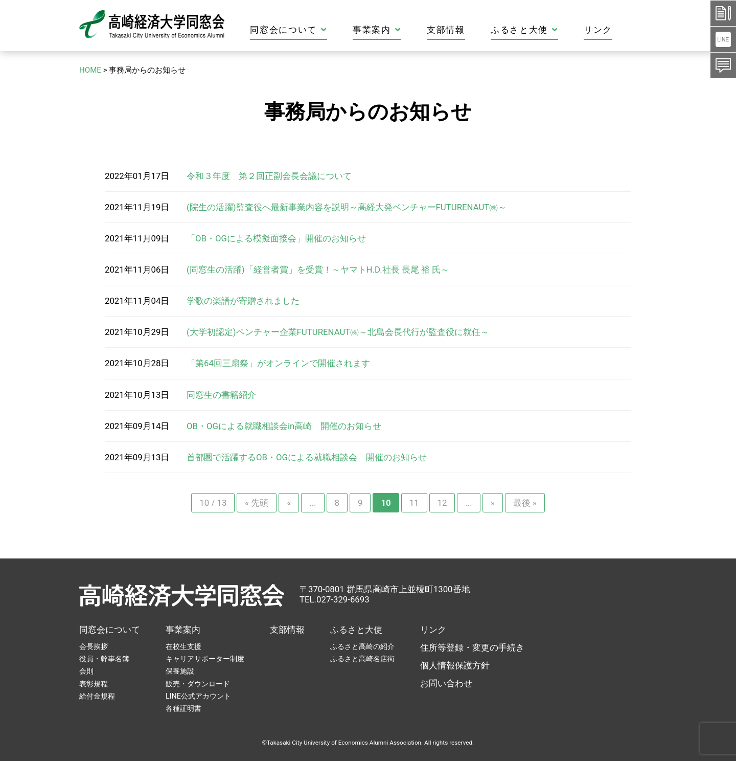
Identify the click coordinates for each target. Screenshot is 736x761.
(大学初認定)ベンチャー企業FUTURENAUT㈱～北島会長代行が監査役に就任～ (338, 332)
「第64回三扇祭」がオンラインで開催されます (278, 363)
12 (442, 503)
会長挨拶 (93, 646)
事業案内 (413, 30)
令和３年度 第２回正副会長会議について (269, 176)
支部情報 (482, 30)
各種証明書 (183, 708)
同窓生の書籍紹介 (221, 395)
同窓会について (324, 30)
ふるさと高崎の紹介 (362, 646)
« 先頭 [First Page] (256, 503)
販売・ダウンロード (198, 684)
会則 (86, 671)
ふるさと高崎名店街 (362, 659)
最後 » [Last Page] (525, 503)
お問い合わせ (446, 683)
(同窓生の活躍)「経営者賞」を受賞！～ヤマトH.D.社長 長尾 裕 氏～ (318, 269)
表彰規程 (93, 684)
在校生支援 (183, 646)
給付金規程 (97, 696)
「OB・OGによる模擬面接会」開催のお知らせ (276, 238)
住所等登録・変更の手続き (472, 647)
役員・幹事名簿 (104, 659)
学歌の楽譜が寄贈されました (243, 301)
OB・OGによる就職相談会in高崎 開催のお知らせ (284, 426)
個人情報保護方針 (455, 665)
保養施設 (180, 671)
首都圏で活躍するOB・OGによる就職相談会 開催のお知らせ (307, 457)
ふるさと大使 (560, 30)
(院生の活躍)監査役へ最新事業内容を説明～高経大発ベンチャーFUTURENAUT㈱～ (347, 207)
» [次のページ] (493, 503)
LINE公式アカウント (198, 696)
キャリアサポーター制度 (205, 659)
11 (414, 503)
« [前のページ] (289, 503)
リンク (634, 30)
